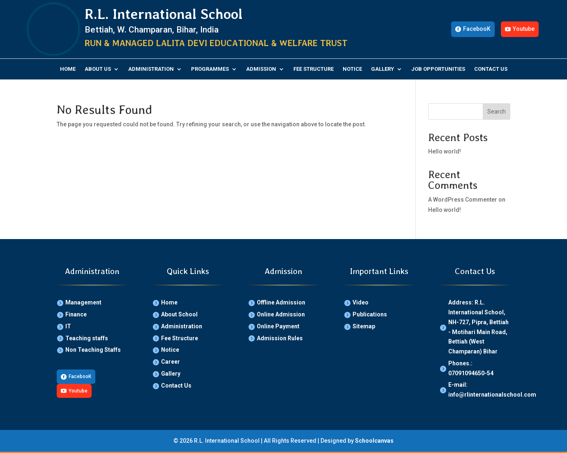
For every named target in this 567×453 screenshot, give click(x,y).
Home (68, 69)
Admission (261, 69)
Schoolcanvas (374, 440)
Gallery (382, 69)
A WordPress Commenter (462, 199)
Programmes (210, 69)
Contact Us (490, 69)
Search (496, 111)
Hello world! (444, 151)
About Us (98, 69)
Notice (352, 69)
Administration (151, 69)
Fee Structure (313, 69)
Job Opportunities (438, 69)
